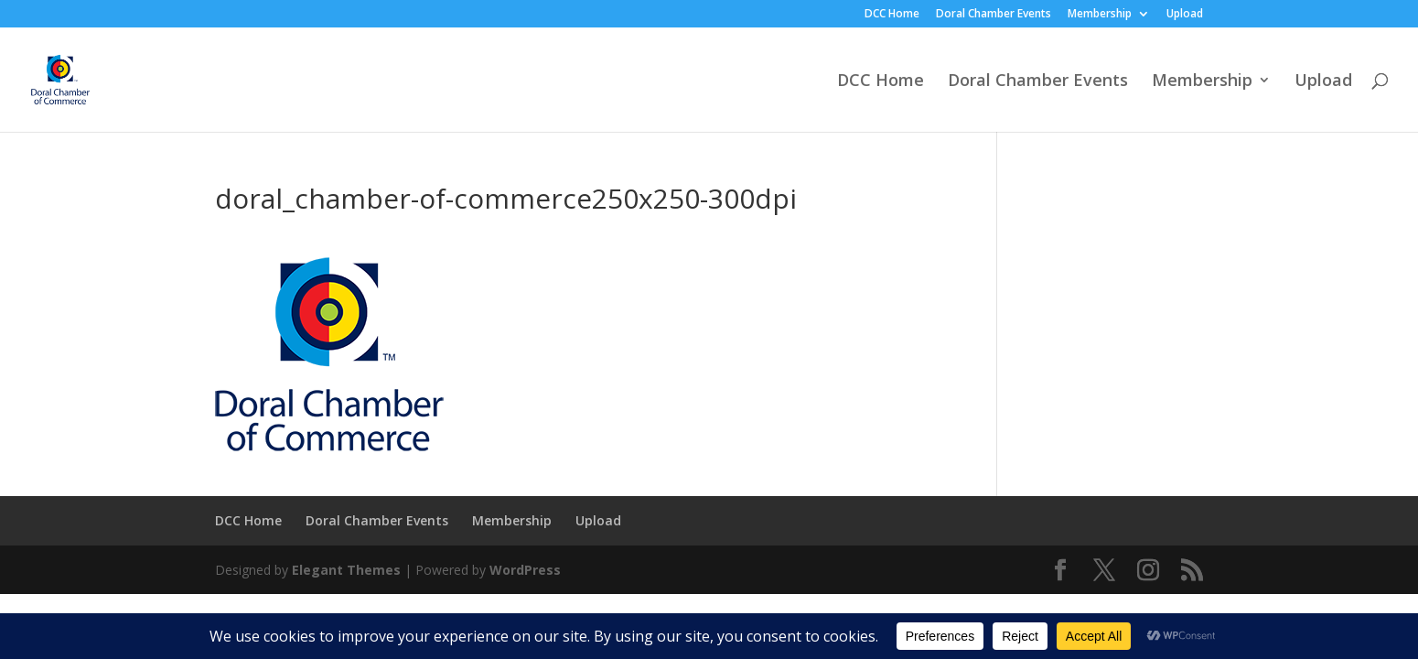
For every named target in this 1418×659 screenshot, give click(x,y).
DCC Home (892, 14)
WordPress (525, 569)
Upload (1184, 14)
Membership (1100, 14)
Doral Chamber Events (993, 14)
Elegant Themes (346, 569)
